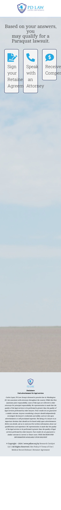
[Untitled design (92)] (30, 380)
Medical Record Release (21, 450)
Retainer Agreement (41, 450)
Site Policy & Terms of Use (41, 447)
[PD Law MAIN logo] (30, 4)
